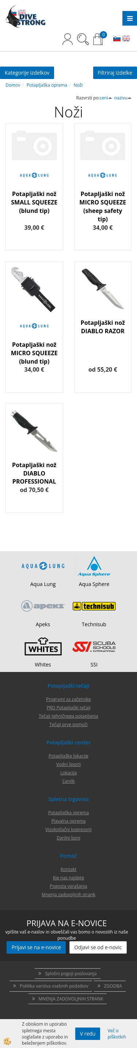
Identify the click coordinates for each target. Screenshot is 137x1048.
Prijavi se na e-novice (36, 947)
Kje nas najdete (68, 878)
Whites (43, 664)
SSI (94, 664)
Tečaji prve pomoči (68, 724)
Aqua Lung (43, 584)
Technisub (94, 624)
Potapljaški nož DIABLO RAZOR (103, 327)
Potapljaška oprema (47, 85)
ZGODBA (113, 986)
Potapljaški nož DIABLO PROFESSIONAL (34, 473)
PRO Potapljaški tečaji (68, 708)
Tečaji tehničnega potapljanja (68, 716)
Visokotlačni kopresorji (68, 829)
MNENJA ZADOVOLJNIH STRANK (71, 999)
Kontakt (68, 869)
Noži (78, 85)
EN (126, 39)
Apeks (43, 624)
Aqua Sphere (94, 584)
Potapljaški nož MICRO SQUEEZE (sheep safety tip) (102, 206)
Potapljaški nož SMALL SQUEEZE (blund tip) (34, 202)
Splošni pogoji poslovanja (70, 973)
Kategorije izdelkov (27, 72)
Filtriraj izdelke (115, 72)
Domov (12, 85)
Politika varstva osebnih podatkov (54, 986)
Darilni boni (68, 838)
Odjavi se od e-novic (98, 947)
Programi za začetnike (68, 699)
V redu (88, 1033)
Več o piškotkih (116, 1034)
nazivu (123, 98)
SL (117, 39)
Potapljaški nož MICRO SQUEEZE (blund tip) (34, 353)
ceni (106, 98)
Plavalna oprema (69, 821)
